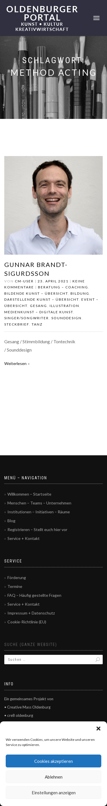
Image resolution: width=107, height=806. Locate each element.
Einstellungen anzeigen (54, 792)
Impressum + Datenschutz (31, 613)
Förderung (16, 577)
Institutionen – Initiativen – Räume (38, 511)
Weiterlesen (15, 363)
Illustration (64, 306)
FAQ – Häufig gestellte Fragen (34, 595)
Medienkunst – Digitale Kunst (38, 312)
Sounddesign (66, 318)
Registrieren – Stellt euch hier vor (37, 529)
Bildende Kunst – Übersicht (36, 293)
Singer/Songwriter (26, 318)
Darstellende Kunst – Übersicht (41, 299)
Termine (14, 586)
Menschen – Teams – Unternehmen (39, 502)
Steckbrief (16, 324)
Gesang (38, 306)
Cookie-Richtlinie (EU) (26, 621)
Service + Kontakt (23, 538)
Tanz (37, 324)
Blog (11, 520)
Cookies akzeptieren (53, 761)
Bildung (79, 293)
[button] (98, 728)
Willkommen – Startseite (29, 494)
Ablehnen (53, 776)
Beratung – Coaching (63, 287)
